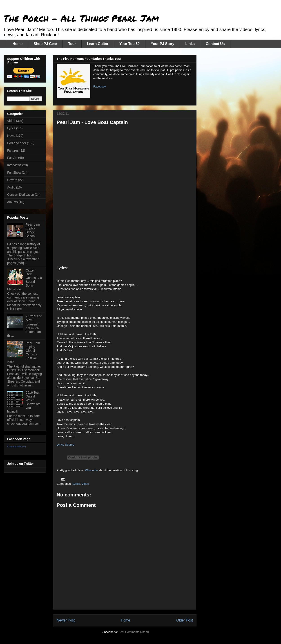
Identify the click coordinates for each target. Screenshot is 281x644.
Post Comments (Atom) (133, 632)
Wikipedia (91, 470)
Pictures (13, 150)
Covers (12, 180)
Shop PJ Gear (45, 44)
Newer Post (66, 620)
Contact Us (215, 44)
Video (85, 483)
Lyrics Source (65, 444)
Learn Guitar (97, 44)
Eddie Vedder (16, 143)
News (11, 135)
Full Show (14, 172)
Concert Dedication (20, 194)
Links (190, 44)
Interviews (14, 165)
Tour (72, 44)
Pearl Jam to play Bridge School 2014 (33, 232)
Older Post (184, 620)
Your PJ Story (162, 44)
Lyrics (76, 483)
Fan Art (12, 157)
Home (17, 44)
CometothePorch (16, 446)
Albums (12, 202)
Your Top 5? (129, 44)
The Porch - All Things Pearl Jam (81, 18)
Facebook (99, 86)
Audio (11, 187)
